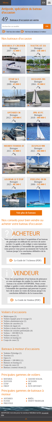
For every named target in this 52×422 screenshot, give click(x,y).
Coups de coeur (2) (11, 365)
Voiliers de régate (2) (12, 326)
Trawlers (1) (8, 355)
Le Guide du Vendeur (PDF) (27, 300)
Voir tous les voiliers (11, 31)
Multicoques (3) (10, 316)
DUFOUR (8, 381)
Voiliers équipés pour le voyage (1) (18, 319)
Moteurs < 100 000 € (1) (13, 360)
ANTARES (8, 398)
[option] (14, 58)
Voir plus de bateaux (26, 213)
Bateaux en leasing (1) (12, 363)
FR (49, 2)
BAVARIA (8, 379)
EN (43, 2)
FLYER (7, 401)
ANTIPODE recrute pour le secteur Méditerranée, (25, 414)
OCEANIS (32, 381)
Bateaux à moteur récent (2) (15, 367)
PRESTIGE (8, 403)
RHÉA (31, 398)
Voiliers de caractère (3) (13, 323)
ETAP (6, 384)
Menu (5, 2)
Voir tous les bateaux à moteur (33, 31)
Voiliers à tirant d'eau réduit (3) (16, 328)
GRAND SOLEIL (35, 379)
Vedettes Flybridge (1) (12, 353)
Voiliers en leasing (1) (12, 338)
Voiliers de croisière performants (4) (18, 331)
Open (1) (7, 358)
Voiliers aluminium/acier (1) (15, 321)
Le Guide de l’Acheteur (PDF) (27, 260)
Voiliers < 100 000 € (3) (13, 333)
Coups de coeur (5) (11, 340)
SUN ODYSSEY (35, 386)
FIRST (6, 386)
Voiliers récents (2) (11, 335)
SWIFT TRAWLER (36, 401)
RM (29, 384)
